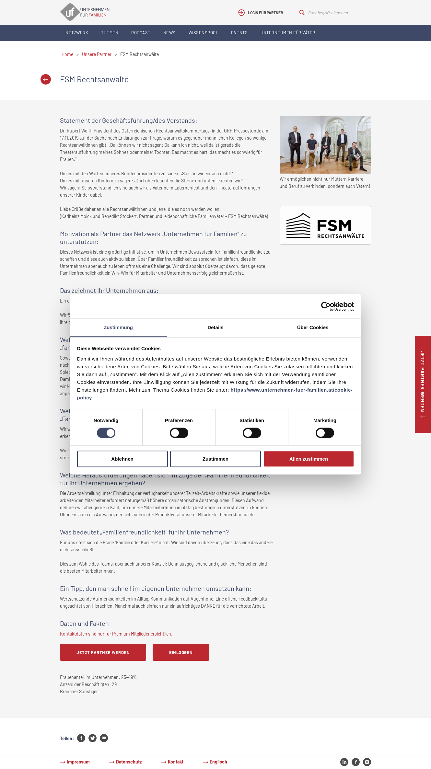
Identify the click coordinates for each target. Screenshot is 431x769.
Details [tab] (215, 327)
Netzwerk (76, 32)
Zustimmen (215, 459)
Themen (109, 32)
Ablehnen (122, 459)
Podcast (140, 32)
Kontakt (175, 761)
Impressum (78, 761)
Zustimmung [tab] (118, 327)
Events (239, 32)
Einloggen (181, 652)
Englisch (218, 761)
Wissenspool (203, 32)
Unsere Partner (96, 54)
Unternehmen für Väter (288, 32)
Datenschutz (129, 761)
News (169, 32)
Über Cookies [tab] (313, 327)
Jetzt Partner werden (103, 652)
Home (67, 54)
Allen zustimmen (308, 459)
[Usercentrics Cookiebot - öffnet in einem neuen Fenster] (325, 306)
